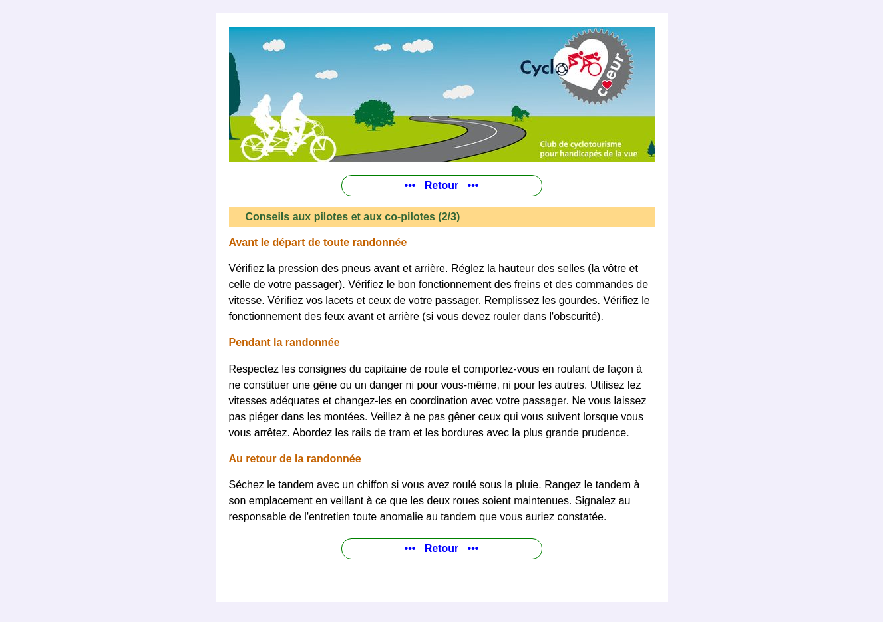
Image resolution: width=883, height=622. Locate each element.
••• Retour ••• (442, 185)
